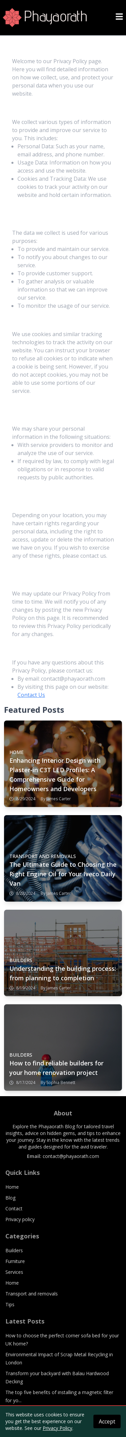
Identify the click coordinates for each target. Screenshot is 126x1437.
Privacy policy (20, 1219)
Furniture (15, 1261)
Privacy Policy (57, 1428)
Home (12, 1187)
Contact (14, 1208)
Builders (14, 1250)
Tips (9, 1304)
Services (14, 1272)
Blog (10, 1197)
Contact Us (31, 695)
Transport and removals (31, 1293)
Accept (107, 1421)
